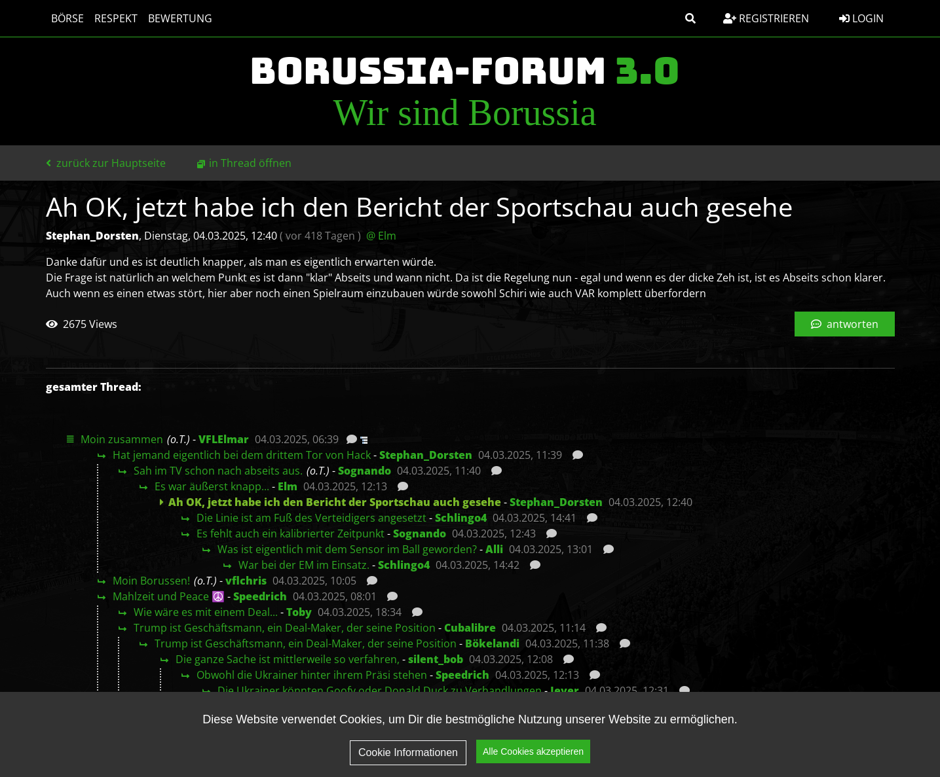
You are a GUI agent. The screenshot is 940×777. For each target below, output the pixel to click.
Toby (299, 612)
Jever (564, 690)
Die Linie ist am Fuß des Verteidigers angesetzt (311, 518)
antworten (844, 324)
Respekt (116, 18)
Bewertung (180, 18)
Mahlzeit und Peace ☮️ (168, 596)
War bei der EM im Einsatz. (304, 565)
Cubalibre (470, 628)
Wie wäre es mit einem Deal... (205, 612)
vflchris (246, 580)
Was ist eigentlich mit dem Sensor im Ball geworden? (347, 549)
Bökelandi (492, 643)
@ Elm (381, 235)
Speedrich (260, 596)
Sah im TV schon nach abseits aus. (218, 470)
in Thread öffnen (250, 163)
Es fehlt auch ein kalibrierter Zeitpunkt (290, 533)
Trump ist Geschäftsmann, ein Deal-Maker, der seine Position (284, 628)
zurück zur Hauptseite (106, 163)
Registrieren (766, 18)
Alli (494, 549)
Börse (67, 18)
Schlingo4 (461, 518)
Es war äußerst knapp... (212, 486)
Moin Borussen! (151, 580)
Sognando (364, 470)
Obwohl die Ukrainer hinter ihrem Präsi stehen (312, 675)
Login (861, 18)
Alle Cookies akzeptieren (533, 753)
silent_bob (435, 659)
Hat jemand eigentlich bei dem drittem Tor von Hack (241, 455)
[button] (690, 18)
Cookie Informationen (408, 754)
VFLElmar (223, 439)
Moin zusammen (122, 439)
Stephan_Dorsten (425, 455)
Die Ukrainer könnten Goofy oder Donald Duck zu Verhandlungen (379, 690)
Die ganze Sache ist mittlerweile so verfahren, (287, 659)
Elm (287, 486)
